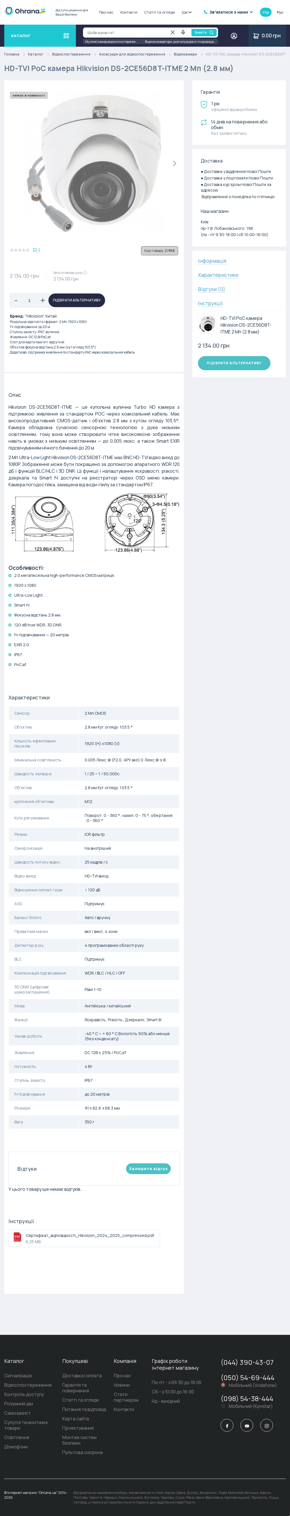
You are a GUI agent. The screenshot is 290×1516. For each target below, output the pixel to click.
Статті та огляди (159, 12)
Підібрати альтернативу (77, 300)
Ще (186, 12)
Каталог (40, 54)
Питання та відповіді (84, 1409)
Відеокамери (190, 54)
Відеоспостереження (75, 54)
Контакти (128, 12)
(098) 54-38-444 (247, 1398)
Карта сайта (75, 1418)
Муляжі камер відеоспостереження (113, 41)
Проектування (78, 1428)
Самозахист (17, 1413)
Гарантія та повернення (75, 1387)
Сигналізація (18, 1375)
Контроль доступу (24, 1394)
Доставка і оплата (82, 1375)
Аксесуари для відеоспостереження (136, 54)
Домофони (16, 1446)
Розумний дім (18, 1403)
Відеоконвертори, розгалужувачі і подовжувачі (181, 41)
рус (280, 12)
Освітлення (16, 1437)
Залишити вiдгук (148, 1168)
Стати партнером (126, 1397)
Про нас (106, 12)
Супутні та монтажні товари (26, 1425)
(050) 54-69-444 (247, 1377)
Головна (16, 54)
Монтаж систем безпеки (79, 1440)
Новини (122, 1385)
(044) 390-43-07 (247, 1362)
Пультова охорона (82, 1452)
